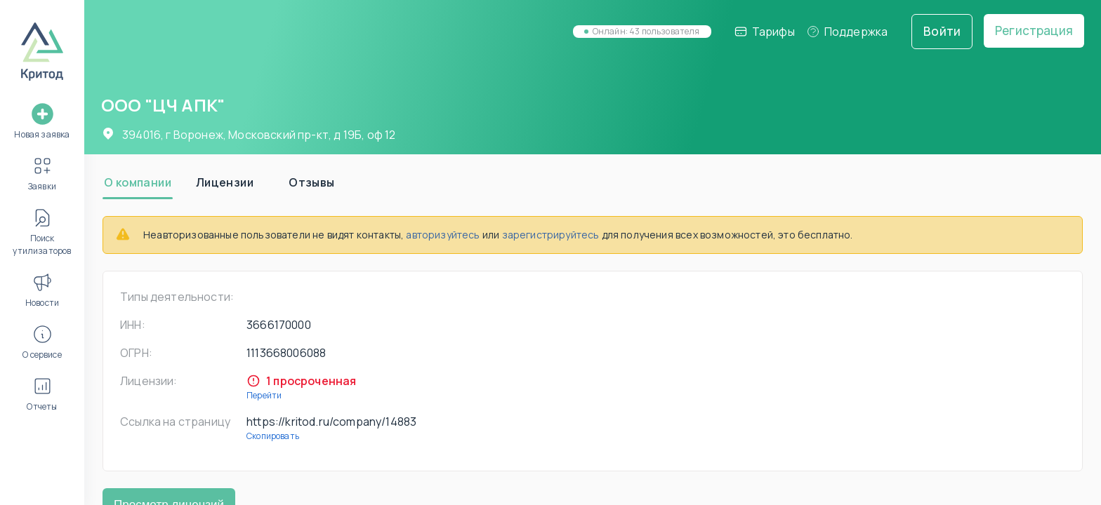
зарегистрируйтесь (551, 234)
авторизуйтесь (443, 234)
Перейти (264, 395)
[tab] (138, 182)
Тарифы (764, 31)
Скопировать (272, 436)
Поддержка (847, 31)
